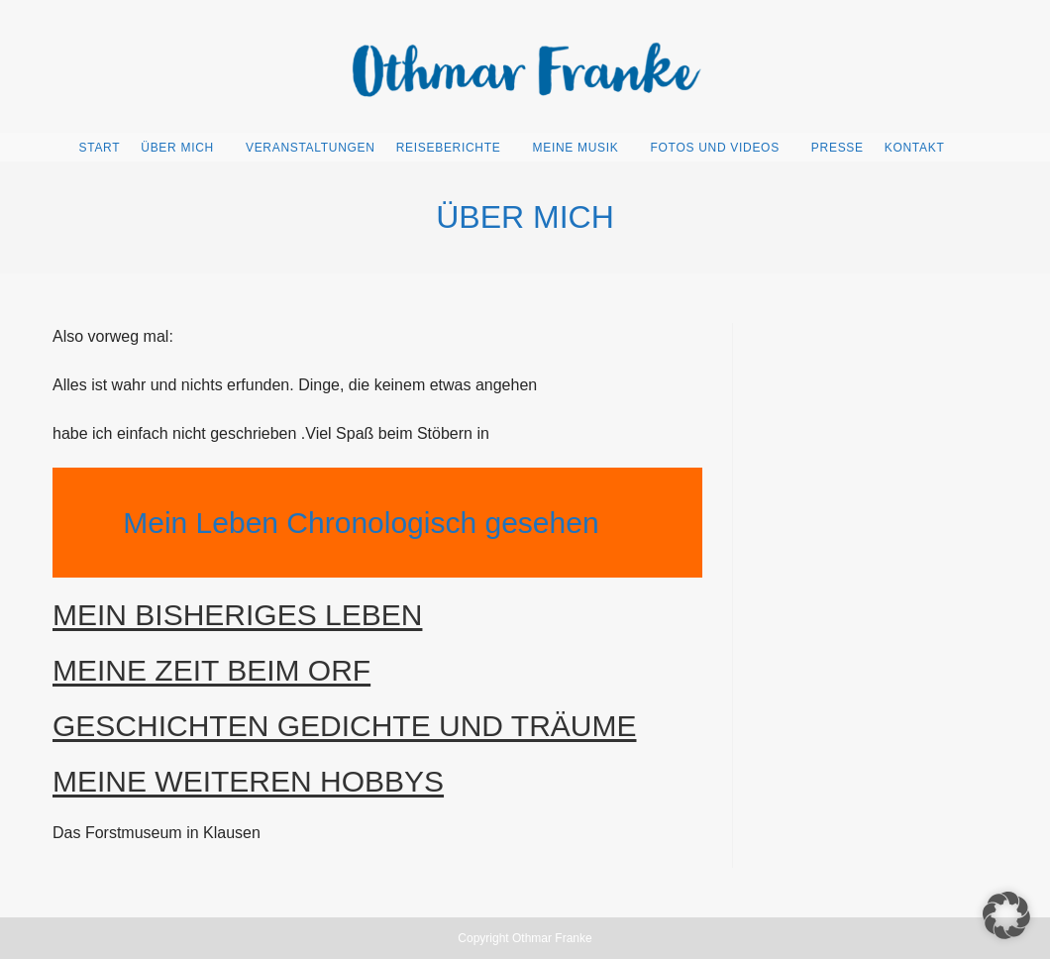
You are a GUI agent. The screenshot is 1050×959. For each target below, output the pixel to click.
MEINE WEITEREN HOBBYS (248, 781)
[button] (1006, 915)
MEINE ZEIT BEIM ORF (211, 670)
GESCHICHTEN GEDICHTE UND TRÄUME (344, 725)
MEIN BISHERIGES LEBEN (237, 614)
